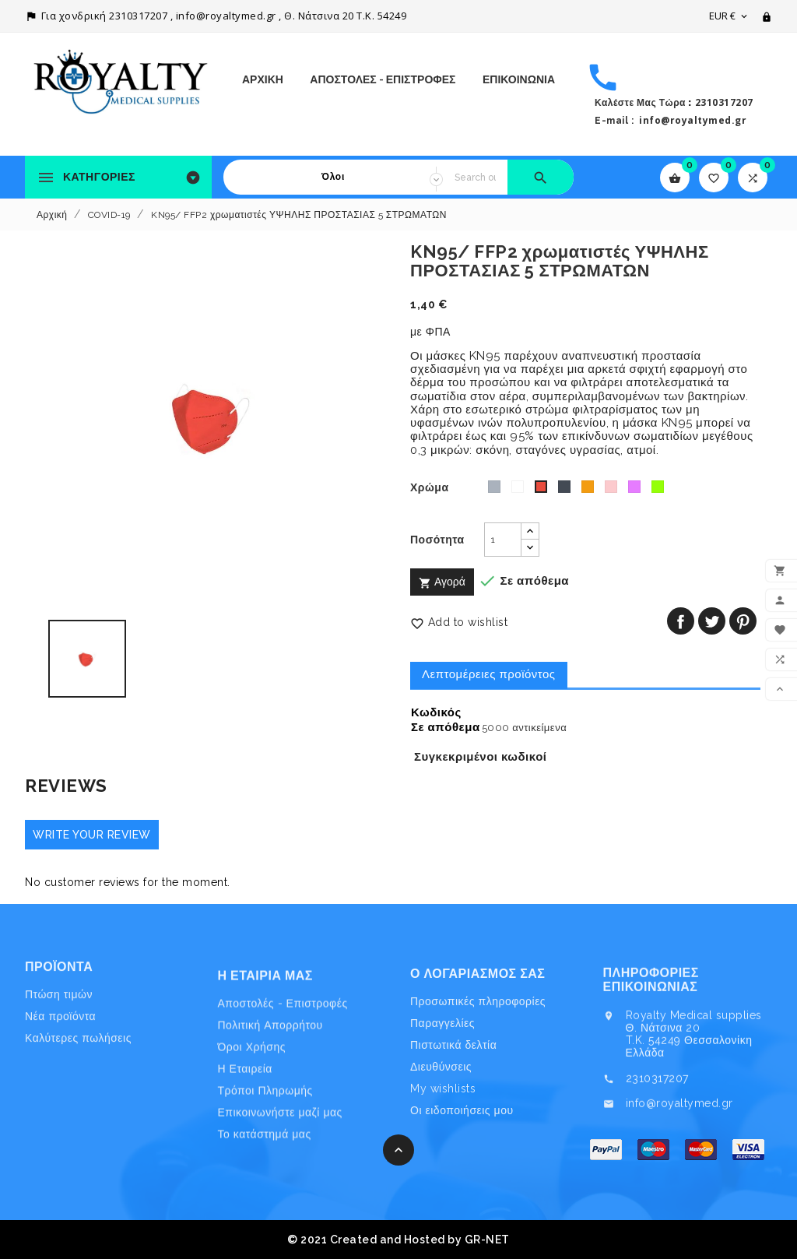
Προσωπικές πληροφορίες (478, 1070)
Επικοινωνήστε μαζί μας (280, 1192)
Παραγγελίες (442, 1092)
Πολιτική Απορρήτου (270, 1104)
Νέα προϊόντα (60, 1056)
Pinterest (743, 621)
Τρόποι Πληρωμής (265, 1170)
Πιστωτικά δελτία (453, 1114)
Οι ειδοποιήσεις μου (462, 1179)
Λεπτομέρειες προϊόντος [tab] (489, 674)
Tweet (711, 621)
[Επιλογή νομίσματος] (729, 15)
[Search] (475, 177)
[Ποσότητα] (502, 539)
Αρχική (262, 79)
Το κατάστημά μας (264, 1214)
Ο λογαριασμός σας (477, 1043)
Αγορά (442, 582)
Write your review (92, 834)
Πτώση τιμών (59, 1034)
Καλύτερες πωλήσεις (78, 1077)
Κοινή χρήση (680, 621)
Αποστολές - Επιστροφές (382, 79)
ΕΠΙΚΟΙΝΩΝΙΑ (519, 79)
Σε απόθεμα (445, 727)
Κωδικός (436, 712)
